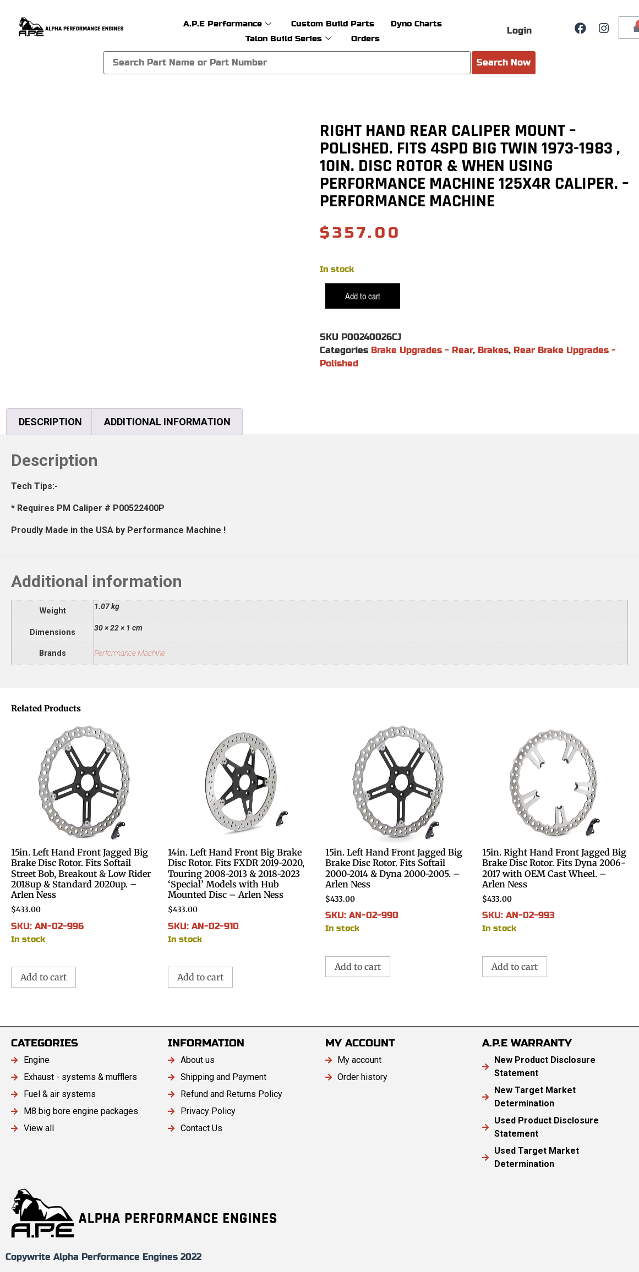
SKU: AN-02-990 (398, 828)
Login (519, 30)
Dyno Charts (416, 23)
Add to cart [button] (43, 977)
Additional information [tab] (167, 421)
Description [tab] (50, 421)
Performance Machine (129, 653)
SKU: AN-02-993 (555, 828)
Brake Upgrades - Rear (422, 350)
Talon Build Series (288, 38)
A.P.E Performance (227, 23)
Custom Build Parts (332, 23)
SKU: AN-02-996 (84, 833)
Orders (365, 38)
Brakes (493, 350)
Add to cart (362, 296)
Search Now (504, 62)
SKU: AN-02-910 (241, 833)
